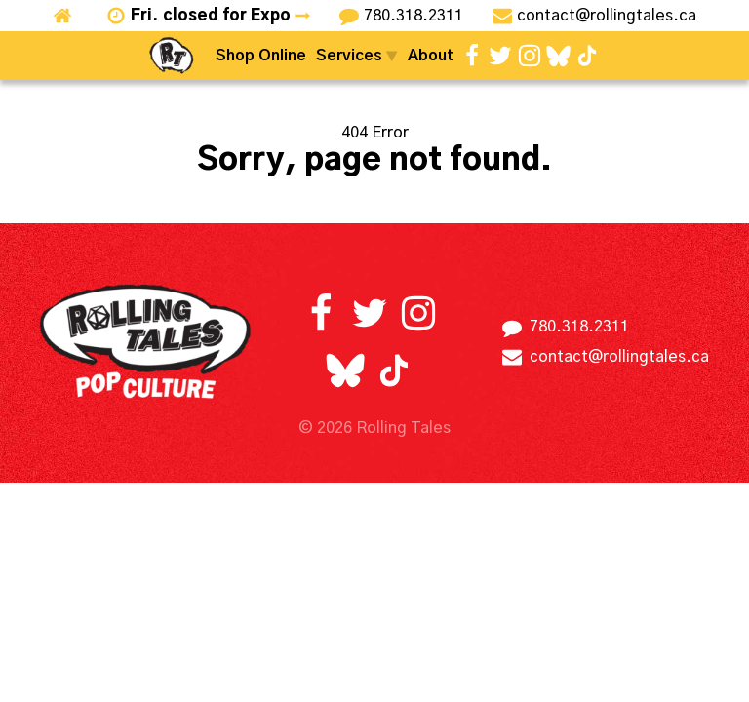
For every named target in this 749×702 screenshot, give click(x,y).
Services (357, 55)
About (430, 55)
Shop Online (261, 55)
